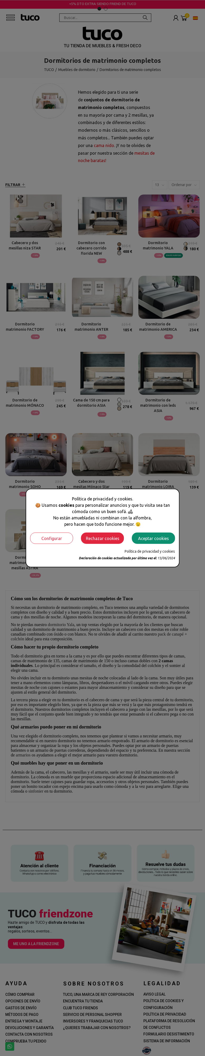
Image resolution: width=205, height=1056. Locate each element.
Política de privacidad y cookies (150, 551)
